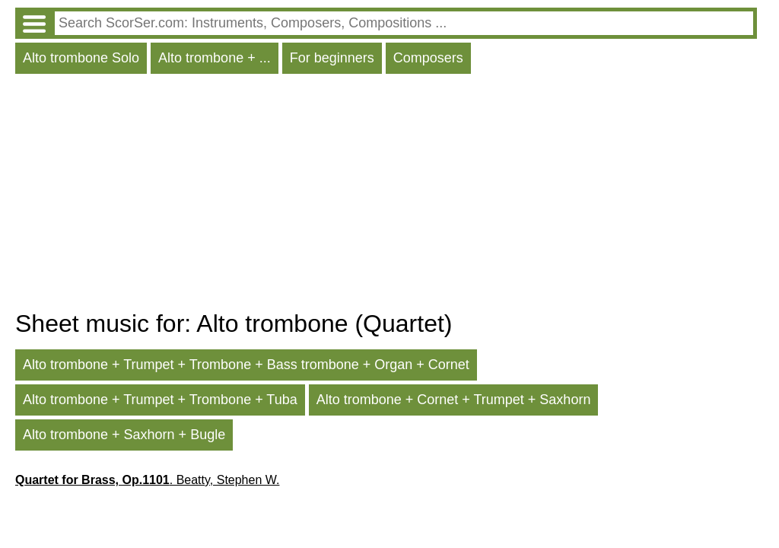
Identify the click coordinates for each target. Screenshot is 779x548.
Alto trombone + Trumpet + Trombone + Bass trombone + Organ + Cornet (246, 364)
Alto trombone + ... (214, 57)
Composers (428, 57)
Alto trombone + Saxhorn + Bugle (124, 434)
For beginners (332, 57)
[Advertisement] (386, 195)
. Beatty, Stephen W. (147, 479)
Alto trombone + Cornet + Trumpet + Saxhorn (453, 399)
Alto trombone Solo (81, 57)
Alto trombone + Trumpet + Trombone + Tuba (160, 399)
